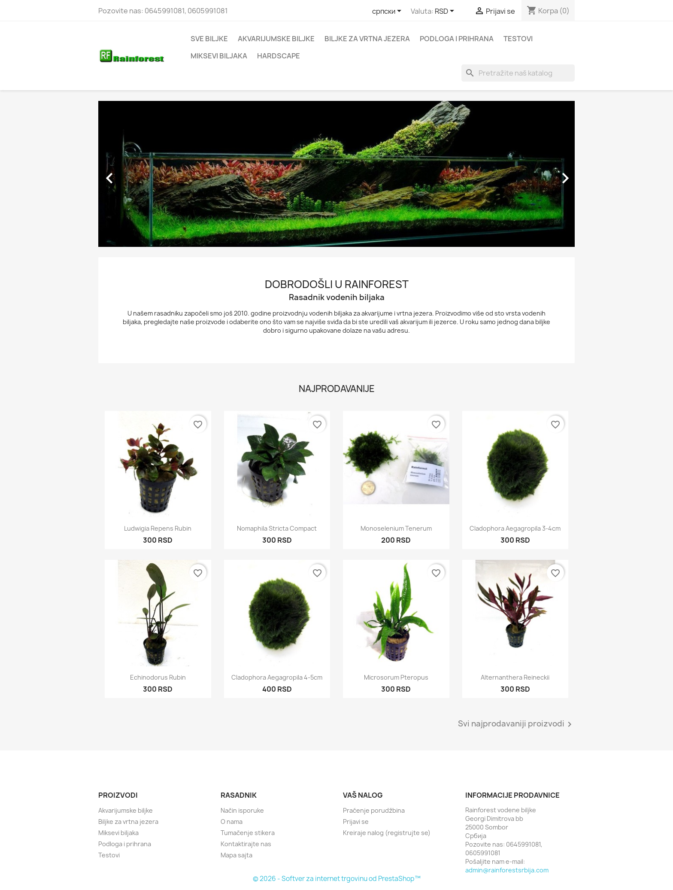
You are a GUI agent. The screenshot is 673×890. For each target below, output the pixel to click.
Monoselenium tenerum (396, 528)
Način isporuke (242, 810)
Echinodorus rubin (158, 677)
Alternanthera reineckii (515, 677)
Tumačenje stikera (248, 833)
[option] (336, 174)
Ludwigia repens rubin (157, 528)
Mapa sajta (236, 855)
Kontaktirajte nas (246, 844)
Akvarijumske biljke (276, 38)
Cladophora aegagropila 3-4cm (515, 528)
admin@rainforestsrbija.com (507, 870)
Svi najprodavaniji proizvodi (516, 724)
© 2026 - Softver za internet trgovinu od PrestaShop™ (337, 878)
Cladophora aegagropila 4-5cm (276, 677)
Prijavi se (356, 821)
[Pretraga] (518, 73)
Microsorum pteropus (396, 677)
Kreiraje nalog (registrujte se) (386, 833)
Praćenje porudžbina (374, 810)
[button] (134, 174)
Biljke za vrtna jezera (367, 38)
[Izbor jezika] (388, 11)
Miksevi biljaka (219, 56)
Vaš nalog (363, 795)
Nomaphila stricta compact (277, 528)
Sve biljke (209, 38)
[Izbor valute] (446, 11)
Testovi (518, 38)
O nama (232, 821)
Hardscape (278, 56)
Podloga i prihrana (457, 38)
